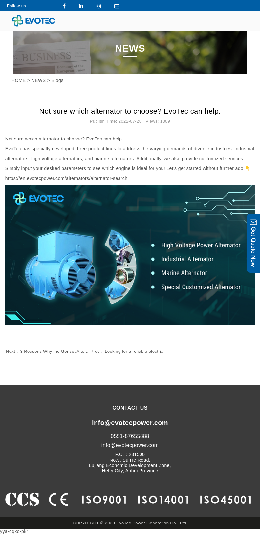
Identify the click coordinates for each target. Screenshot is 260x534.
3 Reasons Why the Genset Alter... (47, 351)
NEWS (39, 80)
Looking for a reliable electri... (127, 351)
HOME (18, 80)
